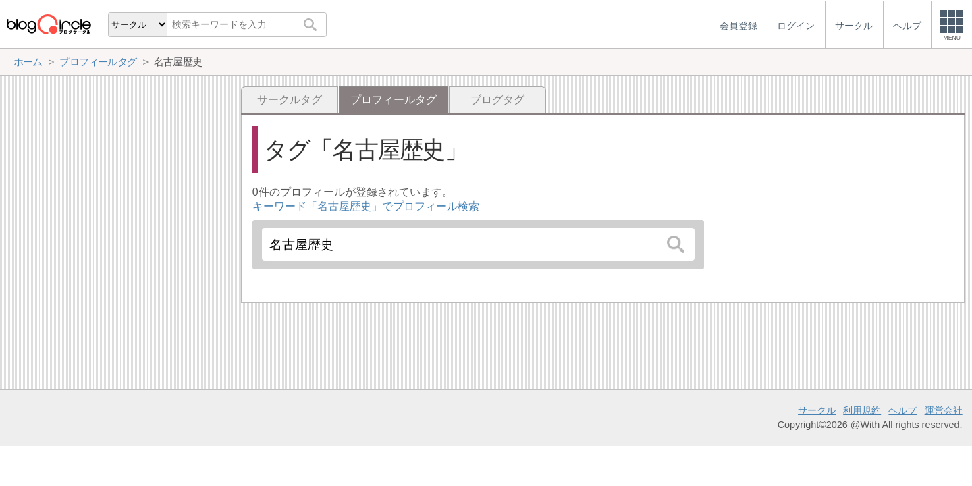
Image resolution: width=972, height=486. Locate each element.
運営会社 (944, 410)
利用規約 (862, 410)
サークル (817, 410)
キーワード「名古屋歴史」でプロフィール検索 (365, 206)
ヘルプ (902, 410)
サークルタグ (289, 99)
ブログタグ (497, 99)
